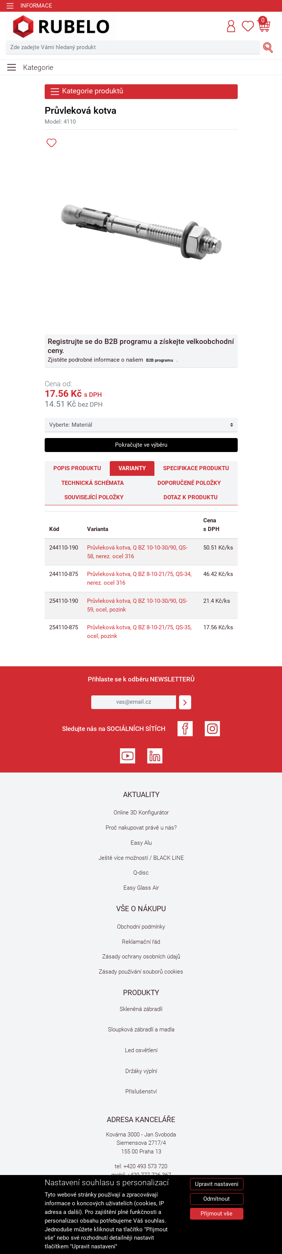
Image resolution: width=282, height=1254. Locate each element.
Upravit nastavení (216, 1184)
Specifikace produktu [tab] (196, 468)
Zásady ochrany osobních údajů (141, 956)
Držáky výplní (141, 1071)
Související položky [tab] (93, 497)
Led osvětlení (141, 1050)
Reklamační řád (141, 941)
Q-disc (141, 872)
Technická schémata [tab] (92, 483)
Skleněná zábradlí (141, 1009)
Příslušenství (141, 1091)
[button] (231, 26)
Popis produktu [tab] (77, 468)
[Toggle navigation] (29, 6)
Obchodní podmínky (141, 926)
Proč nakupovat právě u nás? (141, 827)
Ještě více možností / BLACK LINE (141, 858)
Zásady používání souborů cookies (141, 971)
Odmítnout (216, 1198)
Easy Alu (141, 842)
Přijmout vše (216, 1213)
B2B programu (159, 360)
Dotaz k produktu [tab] (191, 497)
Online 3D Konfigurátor (141, 812)
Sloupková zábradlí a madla (141, 1029)
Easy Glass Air (141, 887)
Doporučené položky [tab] (189, 483)
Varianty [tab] (132, 468)
